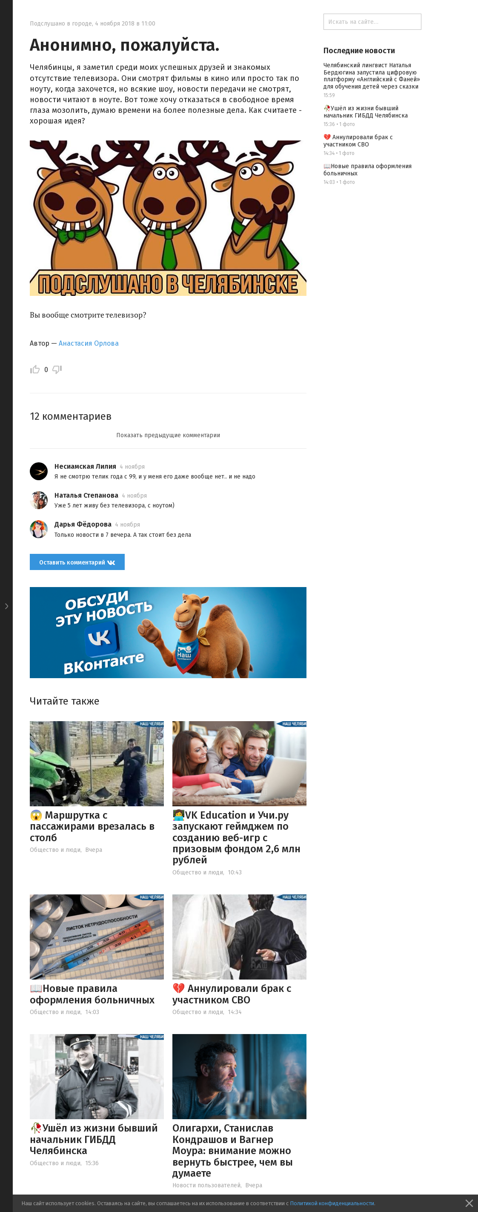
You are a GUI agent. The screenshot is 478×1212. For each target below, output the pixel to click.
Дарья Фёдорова (83, 524)
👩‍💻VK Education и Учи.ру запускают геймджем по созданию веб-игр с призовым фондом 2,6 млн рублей (236, 837)
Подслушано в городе (61, 23)
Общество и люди (55, 850)
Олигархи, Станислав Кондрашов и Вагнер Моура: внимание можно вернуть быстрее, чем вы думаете (232, 1150)
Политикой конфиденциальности (332, 1203)
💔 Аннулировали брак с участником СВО (231, 994)
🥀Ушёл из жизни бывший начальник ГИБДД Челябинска (94, 1139)
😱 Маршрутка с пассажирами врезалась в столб (92, 826)
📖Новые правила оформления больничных (92, 994)
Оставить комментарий (77, 562)
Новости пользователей (206, 1185)
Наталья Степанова (86, 495)
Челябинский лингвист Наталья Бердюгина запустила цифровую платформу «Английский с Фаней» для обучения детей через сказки (371, 76)
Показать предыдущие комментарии (168, 435)
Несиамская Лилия (85, 466)
